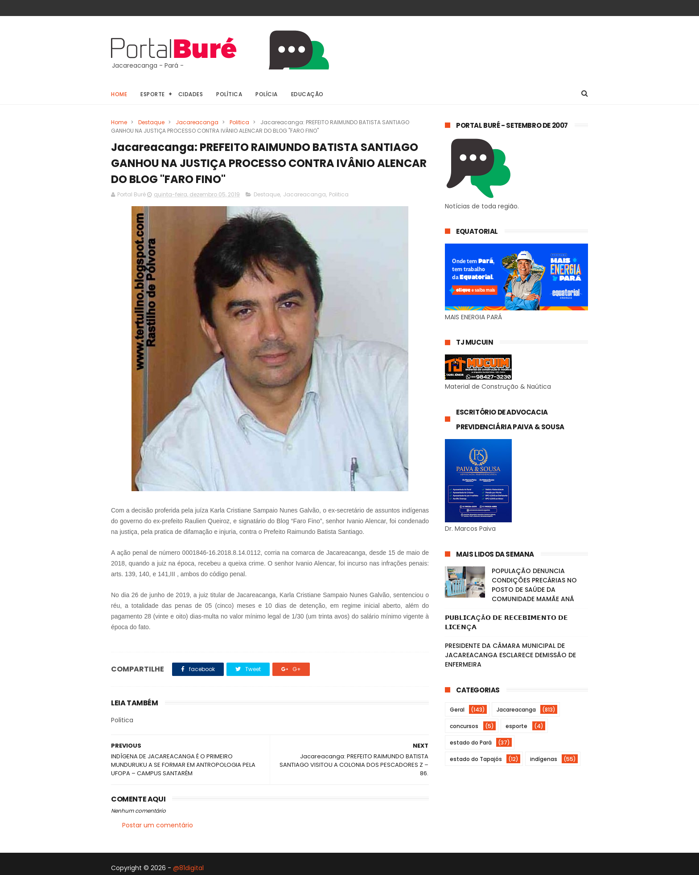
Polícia (266, 94)
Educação (307, 94)
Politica (239, 122)
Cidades (190, 94)
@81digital (188, 867)
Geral (457, 709)
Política (229, 94)
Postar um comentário (157, 825)
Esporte (152, 94)
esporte (516, 726)
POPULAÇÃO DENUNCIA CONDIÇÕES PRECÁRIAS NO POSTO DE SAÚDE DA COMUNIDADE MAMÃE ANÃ (534, 584)
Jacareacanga (197, 122)
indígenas (543, 759)
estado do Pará (471, 742)
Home (119, 94)
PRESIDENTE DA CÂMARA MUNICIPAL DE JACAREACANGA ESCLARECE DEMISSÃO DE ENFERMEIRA (510, 655)
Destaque (151, 122)
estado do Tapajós (476, 759)
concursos (464, 726)
